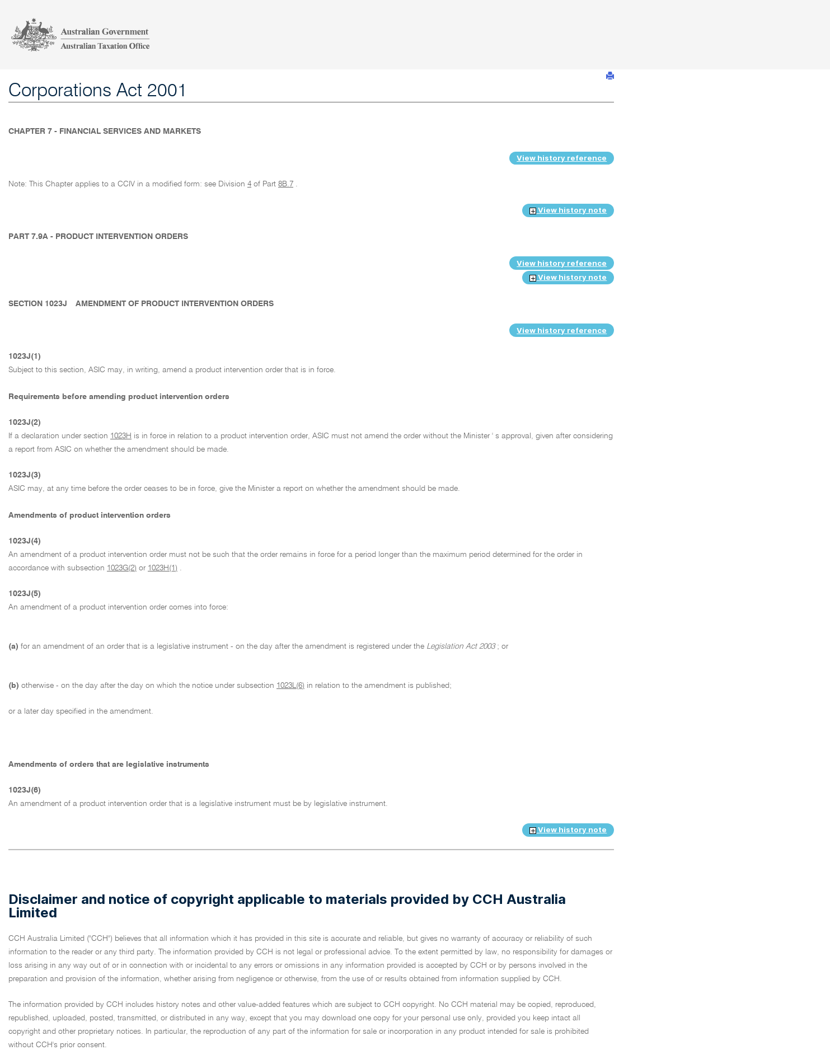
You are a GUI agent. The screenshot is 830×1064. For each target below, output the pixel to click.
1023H (121, 436)
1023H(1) (162, 568)
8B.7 (285, 184)
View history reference (562, 157)
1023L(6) (290, 686)
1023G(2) (122, 568)
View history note (568, 209)
